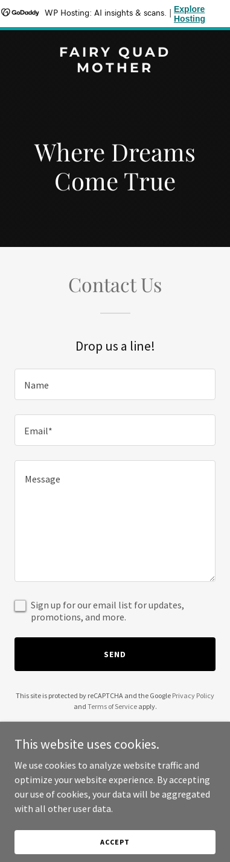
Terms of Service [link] (112, 706)
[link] (115, 69)
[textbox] (115, 384)
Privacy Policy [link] (193, 695)
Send (115, 654)
